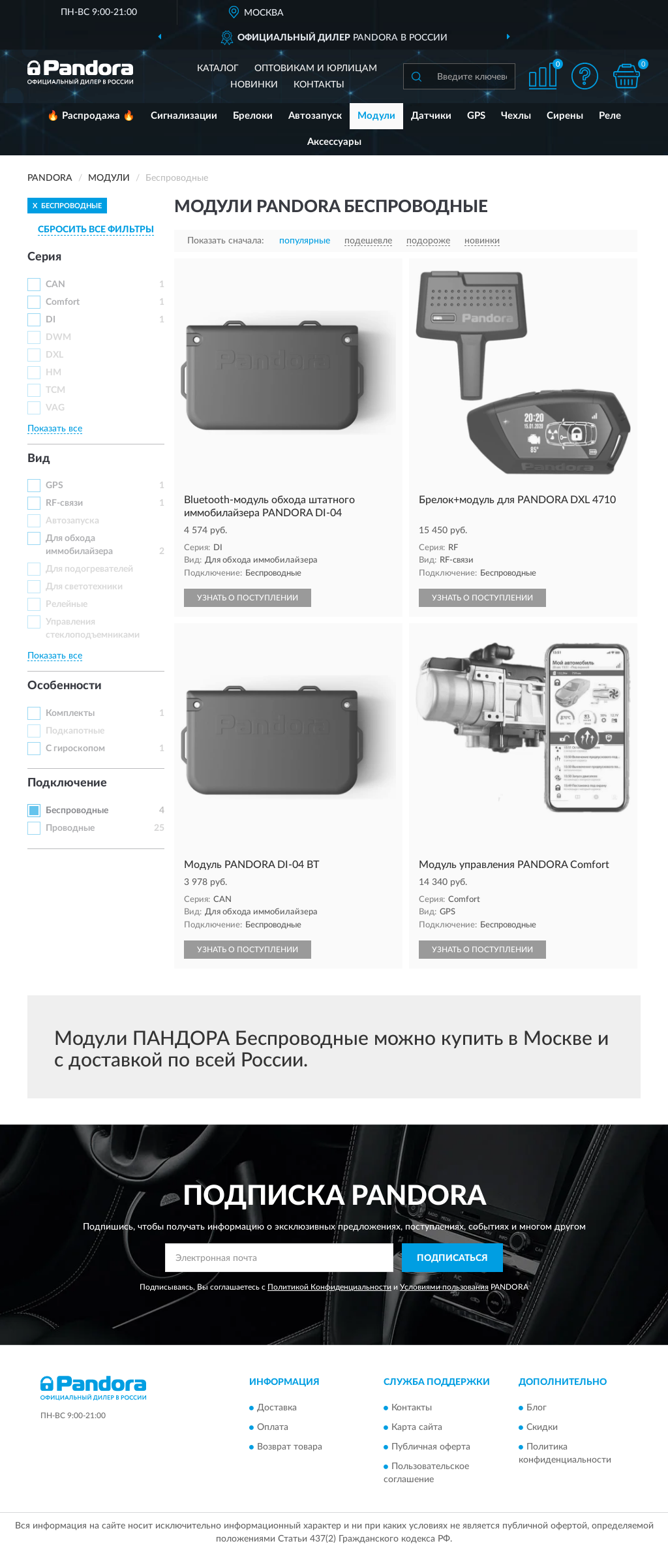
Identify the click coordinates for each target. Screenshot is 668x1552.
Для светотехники (84, 586)
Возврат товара (289, 1446)
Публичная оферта (430, 1446)
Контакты (319, 84)
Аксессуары (334, 142)
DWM (58, 337)
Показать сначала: (225, 240)
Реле (610, 116)
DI (50, 319)
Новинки (254, 84)
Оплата (272, 1427)
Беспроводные (77, 810)
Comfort (63, 302)
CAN (55, 284)
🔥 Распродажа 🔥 (91, 116)
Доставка (277, 1407)
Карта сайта (416, 1427)
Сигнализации (184, 116)
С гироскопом (75, 748)
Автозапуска (72, 520)
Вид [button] (38, 459)
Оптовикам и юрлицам (315, 68)
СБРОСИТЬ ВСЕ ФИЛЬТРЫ (96, 229)
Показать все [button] (54, 428)
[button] (584, 76)
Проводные (70, 828)
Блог (536, 1407)
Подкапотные (75, 731)
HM (53, 372)
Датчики (431, 116)
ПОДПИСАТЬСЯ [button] (452, 1258)
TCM (55, 390)
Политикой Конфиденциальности (329, 1287)
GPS (476, 116)
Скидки (542, 1427)
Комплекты (70, 713)
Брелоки (253, 116)
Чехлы (516, 116)
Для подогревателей (89, 569)
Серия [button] (44, 257)
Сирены (565, 116)
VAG (55, 407)
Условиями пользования (444, 1287)
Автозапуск (315, 116)
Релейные (66, 604)
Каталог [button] (218, 68)
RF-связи (64, 503)
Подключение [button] (67, 783)
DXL (54, 355)
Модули (376, 116)
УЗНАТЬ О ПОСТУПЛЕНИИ (247, 598)
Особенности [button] (64, 686)
